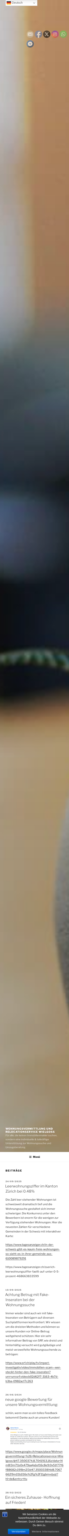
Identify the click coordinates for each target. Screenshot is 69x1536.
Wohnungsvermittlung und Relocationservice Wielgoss (30, 1130)
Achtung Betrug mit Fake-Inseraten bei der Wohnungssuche (27, 1299)
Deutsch (15, 3)
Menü (34, 1156)
